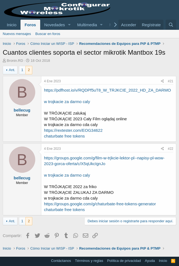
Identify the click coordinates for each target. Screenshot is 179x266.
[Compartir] (162, 81)
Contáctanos (61, 261)
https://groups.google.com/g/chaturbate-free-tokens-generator (100, 203)
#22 (170, 149)
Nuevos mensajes (17, 34)
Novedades (54, 24)
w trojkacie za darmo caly (67, 101)
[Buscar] (171, 25)
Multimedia (87, 24)
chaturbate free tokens (64, 136)
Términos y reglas (89, 261)
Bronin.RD (15, 61)
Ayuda (150, 261)
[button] (69, 25)
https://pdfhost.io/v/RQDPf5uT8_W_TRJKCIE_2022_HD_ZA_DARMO (107, 90)
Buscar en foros (47, 34)
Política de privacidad (124, 261)
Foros (30, 24)
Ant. (12, 70)
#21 (170, 81)
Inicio (11, 24)
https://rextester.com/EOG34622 (73, 130)
